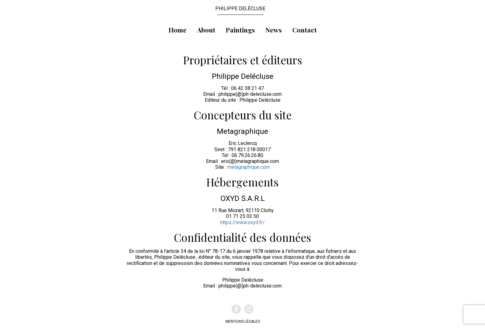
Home (178, 29)
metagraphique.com (248, 167)
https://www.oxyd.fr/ (242, 222)
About (206, 29)
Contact (304, 29)
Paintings (240, 29)
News (273, 29)
